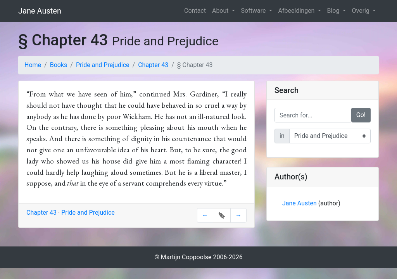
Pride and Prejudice (102, 65)
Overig (361, 10)
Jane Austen (39, 11)
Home (32, 65)
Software (254, 10)
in (282, 136)
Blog (334, 10)
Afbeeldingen (297, 10)
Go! (361, 115)
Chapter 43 (153, 65)
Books (58, 65)
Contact (195, 10)
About (221, 10)
